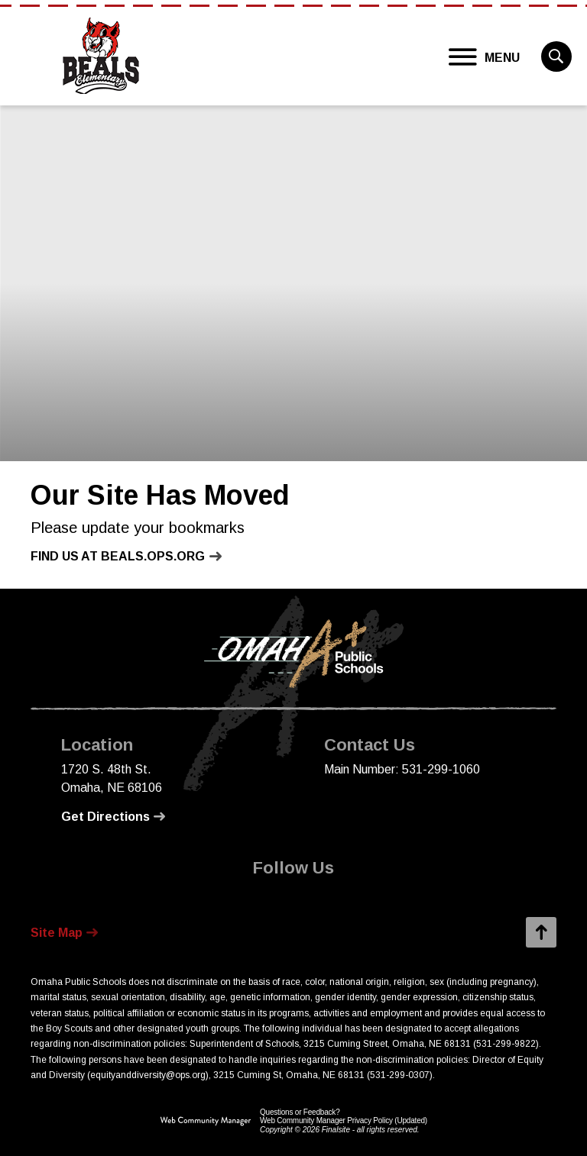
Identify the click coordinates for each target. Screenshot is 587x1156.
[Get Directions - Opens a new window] (113, 817)
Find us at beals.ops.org (118, 556)
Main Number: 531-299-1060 (402, 769)
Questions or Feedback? (300, 1112)
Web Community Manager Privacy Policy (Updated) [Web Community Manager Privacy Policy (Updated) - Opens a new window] (343, 1120)
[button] (485, 57)
